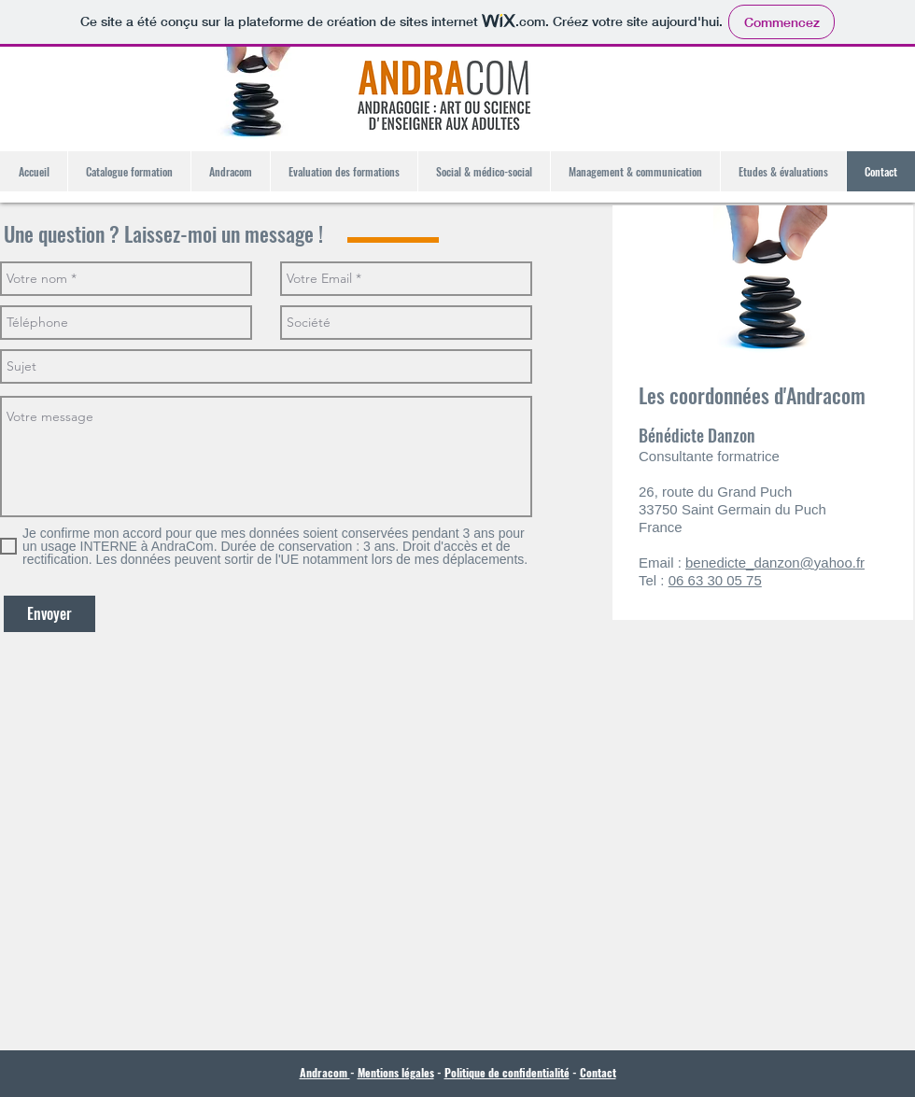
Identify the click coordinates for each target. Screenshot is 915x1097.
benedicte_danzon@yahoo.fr (775, 562)
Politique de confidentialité (507, 1072)
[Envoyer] (49, 614)
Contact (598, 1072)
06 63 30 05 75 (715, 580)
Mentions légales (396, 1072)
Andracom (325, 1072)
